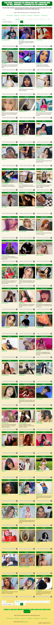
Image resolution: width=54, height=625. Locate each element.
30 (43, 19)
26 (31, 19)
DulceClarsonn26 (23, 350)
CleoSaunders (22, 518)
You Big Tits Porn (44, 15)
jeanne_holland (5, 255)
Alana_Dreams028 (6, 518)
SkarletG (4, 471)
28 (37, 19)
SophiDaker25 (5, 423)
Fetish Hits (26, 621)
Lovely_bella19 (5, 375)
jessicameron (22, 207)
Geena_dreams (39, 255)
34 (18, 21)
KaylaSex (21, 63)
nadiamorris (22, 398)
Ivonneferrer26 (39, 39)
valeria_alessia (5, 87)
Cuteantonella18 (40, 159)
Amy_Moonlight (22, 231)
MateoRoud (4, 590)
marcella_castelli (40, 183)
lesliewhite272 (39, 63)
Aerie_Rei (21, 446)
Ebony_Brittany (22, 423)
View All (17, 19)
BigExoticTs (39, 135)
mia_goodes (39, 375)
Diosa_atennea (39, 231)
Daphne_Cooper (23, 494)
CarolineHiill (39, 590)
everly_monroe (5, 566)
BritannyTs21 (5, 494)
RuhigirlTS (38, 350)
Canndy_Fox (39, 494)
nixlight (3, 111)
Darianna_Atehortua (41, 111)
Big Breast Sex (17, 15)
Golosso (38, 518)
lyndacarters (22, 375)
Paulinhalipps (39, 423)
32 (48, 19)
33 (16, 21)
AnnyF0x (21, 183)
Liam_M (21, 471)
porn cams (27, 611)
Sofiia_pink (38, 279)
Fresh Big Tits (29, 15)
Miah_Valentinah (5, 398)
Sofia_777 (21, 87)
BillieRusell (4, 350)
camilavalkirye (5, 183)
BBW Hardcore (36, 15)
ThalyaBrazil (22, 159)
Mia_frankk (21, 39)
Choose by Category (7, 21)
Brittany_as (38, 566)
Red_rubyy (4, 207)
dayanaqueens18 (23, 111)
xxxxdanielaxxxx (5, 39)
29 (40, 19)
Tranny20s (21, 542)
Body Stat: (10, 25)
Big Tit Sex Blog (10, 15)
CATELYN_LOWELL (23, 327)
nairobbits (4, 63)
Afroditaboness (39, 471)
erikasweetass (22, 135)
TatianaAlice (22, 590)
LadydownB (21, 303)
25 (28, 19)
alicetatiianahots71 (6, 542)
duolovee (4, 159)
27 (34, 19)
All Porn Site (23, 15)
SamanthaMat (39, 398)
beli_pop (21, 279)
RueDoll (3, 446)
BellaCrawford (39, 446)
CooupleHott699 (40, 327)
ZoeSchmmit (39, 303)
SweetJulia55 (5, 303)
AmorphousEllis (22, 255)
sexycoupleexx (39, 87)
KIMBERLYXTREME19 (24, 566)
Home (4, 19)
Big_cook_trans (5, 135)
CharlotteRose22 (40, 207)
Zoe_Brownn (5, 279)
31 (45, 19)
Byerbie (38, 542)
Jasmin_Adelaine (6, 327)
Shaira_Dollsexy (5, 231)
